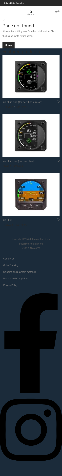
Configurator (18, 3)
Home (8, 45)
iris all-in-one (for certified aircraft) (22, 102)
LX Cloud (6, 3)
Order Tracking (10, 265)
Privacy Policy (10, 285)
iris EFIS (7, 220)
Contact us (8, 258)
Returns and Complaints (15, 278)
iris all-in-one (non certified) (18, 161)
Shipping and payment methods (19, 272)
